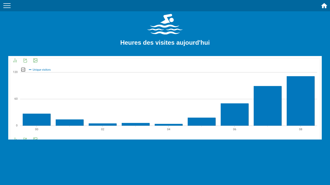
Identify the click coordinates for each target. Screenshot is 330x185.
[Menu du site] (7, 6)
